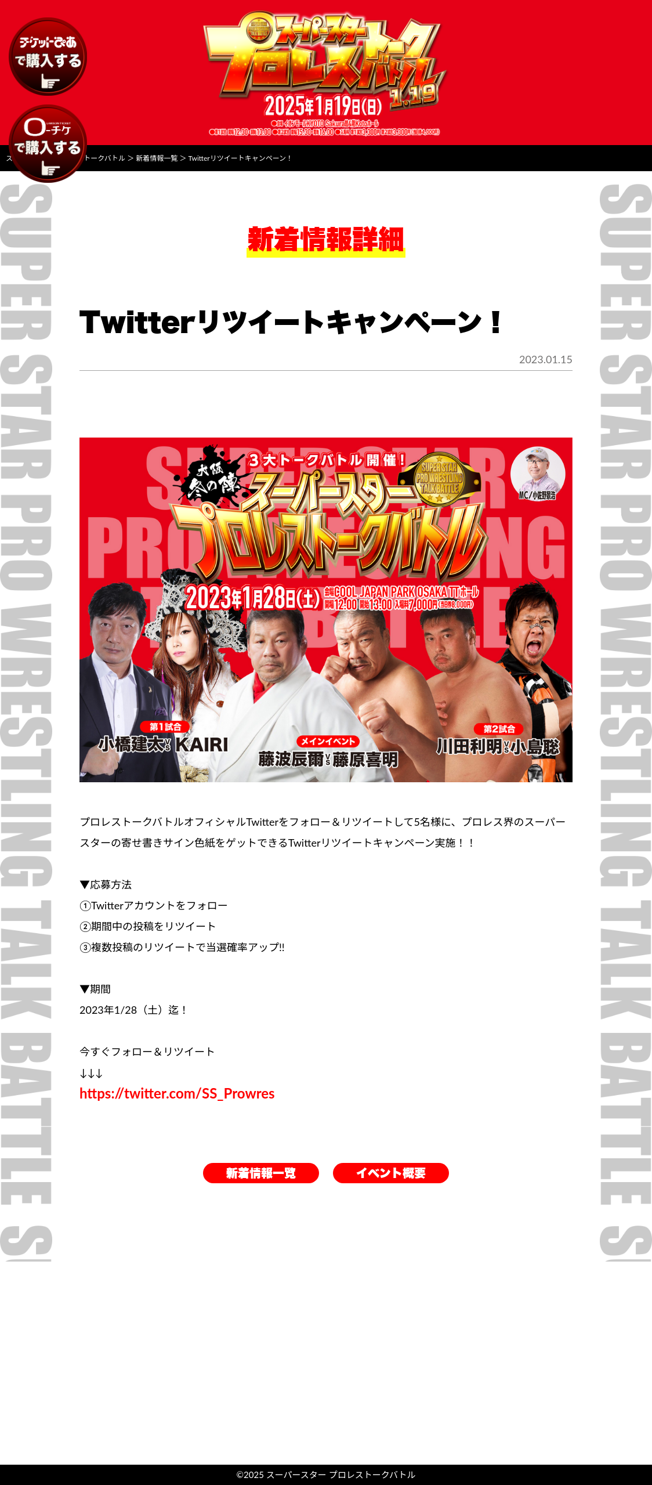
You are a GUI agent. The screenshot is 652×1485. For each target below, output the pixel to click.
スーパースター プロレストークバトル (341, 1474)
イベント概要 (391, 1173)
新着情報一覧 (261, 1173)
